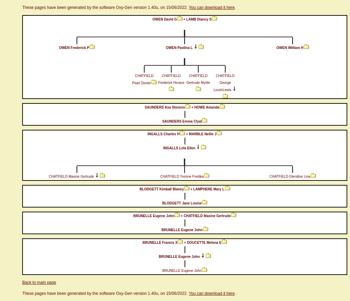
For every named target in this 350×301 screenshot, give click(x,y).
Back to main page (39, 282)
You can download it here (211, 7)
